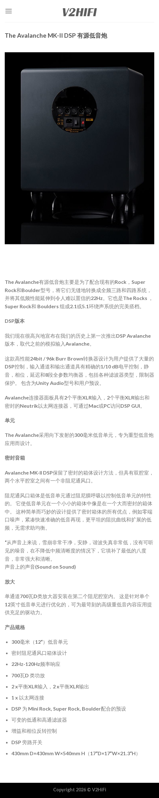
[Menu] (8, 11)
